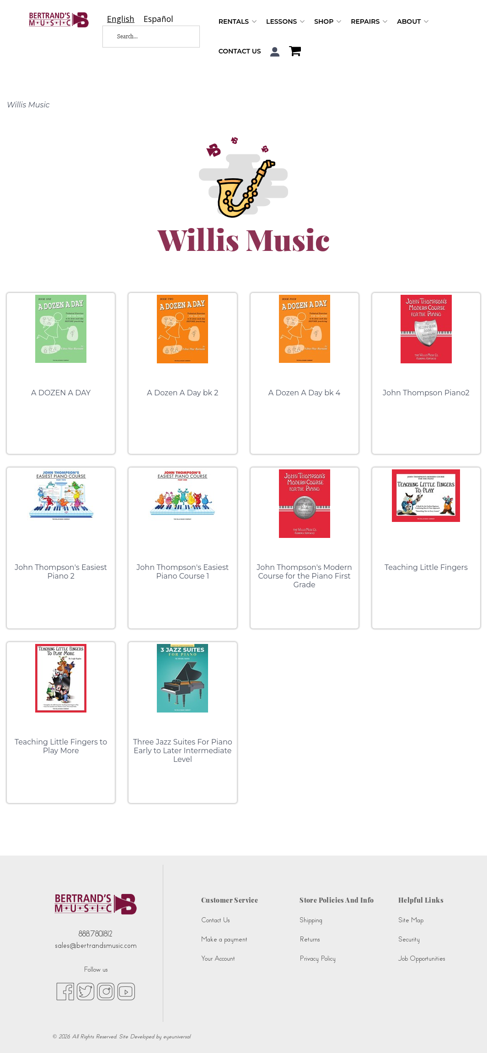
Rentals (238, 21)
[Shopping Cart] (292, 52)
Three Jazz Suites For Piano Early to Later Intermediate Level (182, 751)
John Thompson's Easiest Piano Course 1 (183, 571)
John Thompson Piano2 (426, 392)
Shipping (311, 920)
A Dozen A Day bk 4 (304, 392)
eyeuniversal (176, 1036)
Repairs (369, 21)
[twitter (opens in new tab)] (85, 990)
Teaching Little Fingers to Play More (61, 746)
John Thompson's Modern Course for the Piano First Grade (304, 576)
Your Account (218, 959)
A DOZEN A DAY (61, 392)
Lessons (285, 21)
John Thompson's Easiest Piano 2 (61, 571)
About (413, 21)
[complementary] (466, 1032)
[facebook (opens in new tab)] (65, 990)
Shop (328, 21)
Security (409, 939)
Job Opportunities (421, 959)
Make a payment (224, 939)
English (120, 19)
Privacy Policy (318, 959)
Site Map (410, 920)
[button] (275, 52)
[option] (158, 19)
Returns (310, 939)
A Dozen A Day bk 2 (182, 392)
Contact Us (240, 51)
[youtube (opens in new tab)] (126, 990)
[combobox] (120, 19)
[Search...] (144, 36)
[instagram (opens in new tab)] (106, 990)
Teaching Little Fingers (426, 567)
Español (158, 19)
